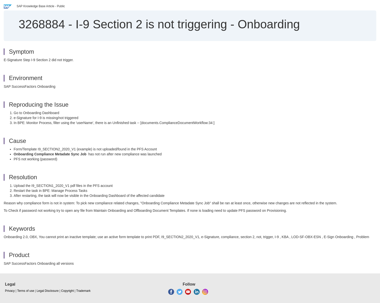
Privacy (10, 291)
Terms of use (25, 291)
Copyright (67, 291)
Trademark (83, 291)
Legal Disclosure (48, 291)
